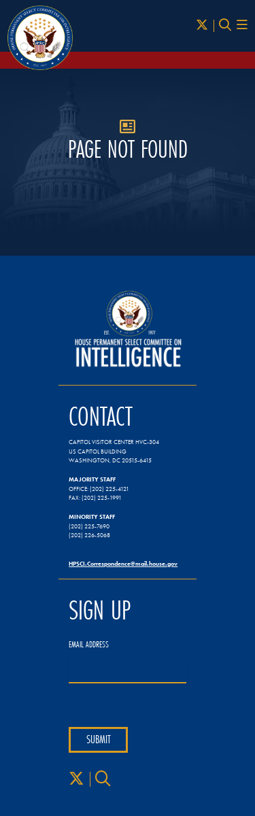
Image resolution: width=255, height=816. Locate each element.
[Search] (225, 25)
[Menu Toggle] (242, 25)
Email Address (89, 644)
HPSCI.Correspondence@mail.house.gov (123, 563)
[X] (202, 25)
